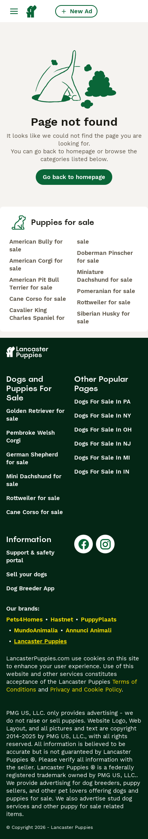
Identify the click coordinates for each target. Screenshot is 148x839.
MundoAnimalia (36, 630)
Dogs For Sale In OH (103, 429)
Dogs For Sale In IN (101, 471)
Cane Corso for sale (37, 298)
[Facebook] (83, 544)
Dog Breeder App (30, 588)
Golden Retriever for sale (35, 414)
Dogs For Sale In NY (102, 415)
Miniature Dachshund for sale (104, 276)
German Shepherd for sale (32, 458)
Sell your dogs (26, 574)
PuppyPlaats (99, 619)
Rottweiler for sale (104, 302)
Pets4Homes (24, 619)
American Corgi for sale (36, 264)
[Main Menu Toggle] (14, 11)
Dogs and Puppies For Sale (29, 388)
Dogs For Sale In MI (102, 457)
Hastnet (61, 619)
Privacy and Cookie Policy (86, 689)
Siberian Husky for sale (103, 317)
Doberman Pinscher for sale (105, 256)
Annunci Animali (88, 630)
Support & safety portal (30, 556)
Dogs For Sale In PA (102, 401)
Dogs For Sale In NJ (102, 443)
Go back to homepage (74, 177)
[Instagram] (105, 544)
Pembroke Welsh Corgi (30, 436)
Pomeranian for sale (106, 291)
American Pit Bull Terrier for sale (34, 283)
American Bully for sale (36, 245)
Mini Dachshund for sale (33, 480)
